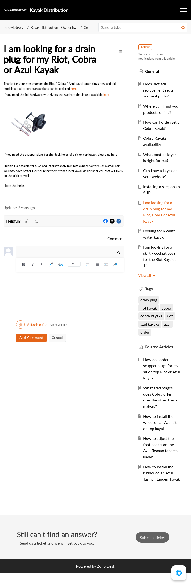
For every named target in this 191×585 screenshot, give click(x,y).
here (74, 89)
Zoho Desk (106, 578)
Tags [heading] (149, 294)
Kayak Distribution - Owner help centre (60, 27)
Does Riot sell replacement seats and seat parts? (159, 89)
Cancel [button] (57, 338)
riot (171, 322)
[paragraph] (64, 141)
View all (148, 282)
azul (168, 330)
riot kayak (149, 314)
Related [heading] (160, 353)
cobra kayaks (152, 322)
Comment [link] (115, 238)
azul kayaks (150, 330)
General (89, 27)
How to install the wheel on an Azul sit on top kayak (160, 428)
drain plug (149, 306)
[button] (183, 10)
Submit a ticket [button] (152, 549)
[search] (142, 27)
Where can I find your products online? (158, 112)
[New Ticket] (152, 549)
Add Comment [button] (31, 338)
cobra (167, 314)
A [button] (118, 252)
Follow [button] (146, 47)
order (145, 338)
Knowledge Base (16, 27)
